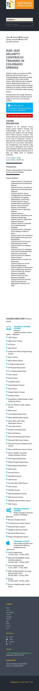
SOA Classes (12, 479)
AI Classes (11, 344)
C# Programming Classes (16, 367)
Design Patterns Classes (16, 392)
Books (7, 628)
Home (8, 37)
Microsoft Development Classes (19, 437)
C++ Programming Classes (17, 371)
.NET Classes (12, 337)
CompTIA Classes (14, 381)
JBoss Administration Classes (18, 417)
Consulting (9, 617)
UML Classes (12, 486)
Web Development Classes (17, 493)
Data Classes (12, 388)
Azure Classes (13, 357)
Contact (8, 626)
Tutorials (8, 619)
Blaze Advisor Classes (15, 360)
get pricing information (19, 116)
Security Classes (13, 472)
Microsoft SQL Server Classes (18, 440)
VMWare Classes (14, 490)
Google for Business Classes (18, 530)
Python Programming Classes (18, 462)
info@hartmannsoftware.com (21, 653)
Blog (7, 621)
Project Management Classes (18, 537)
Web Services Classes (15, 497)
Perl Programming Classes (17, 458)
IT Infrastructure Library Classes (19, 523)
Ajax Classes (12, 348)
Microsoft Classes (14, 433)
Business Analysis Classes (17, 520)
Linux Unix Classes (14, 426)
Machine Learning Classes (17, 430)
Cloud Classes (13, 378)
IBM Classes (12, 410)
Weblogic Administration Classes (19, 500)
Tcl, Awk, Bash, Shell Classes (18, 483)
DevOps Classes (13, 395)
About (7, 623)
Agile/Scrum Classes (15, 341)
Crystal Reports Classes (16, 385)
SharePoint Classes (14, 476)
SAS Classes (12, 469)
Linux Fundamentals (15, 552)
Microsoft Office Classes (16, 533)
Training (15, 37)
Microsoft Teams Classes (16, 527)
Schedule (8, 614)
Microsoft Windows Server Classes (20, 449)
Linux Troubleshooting (16, 566)
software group (19, 682)
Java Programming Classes (17, 414)
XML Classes (12, 504)
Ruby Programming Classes (17, 465)
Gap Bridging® (10, 612)
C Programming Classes (16, 364)
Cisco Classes (13, 374)
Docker (10, 579)
